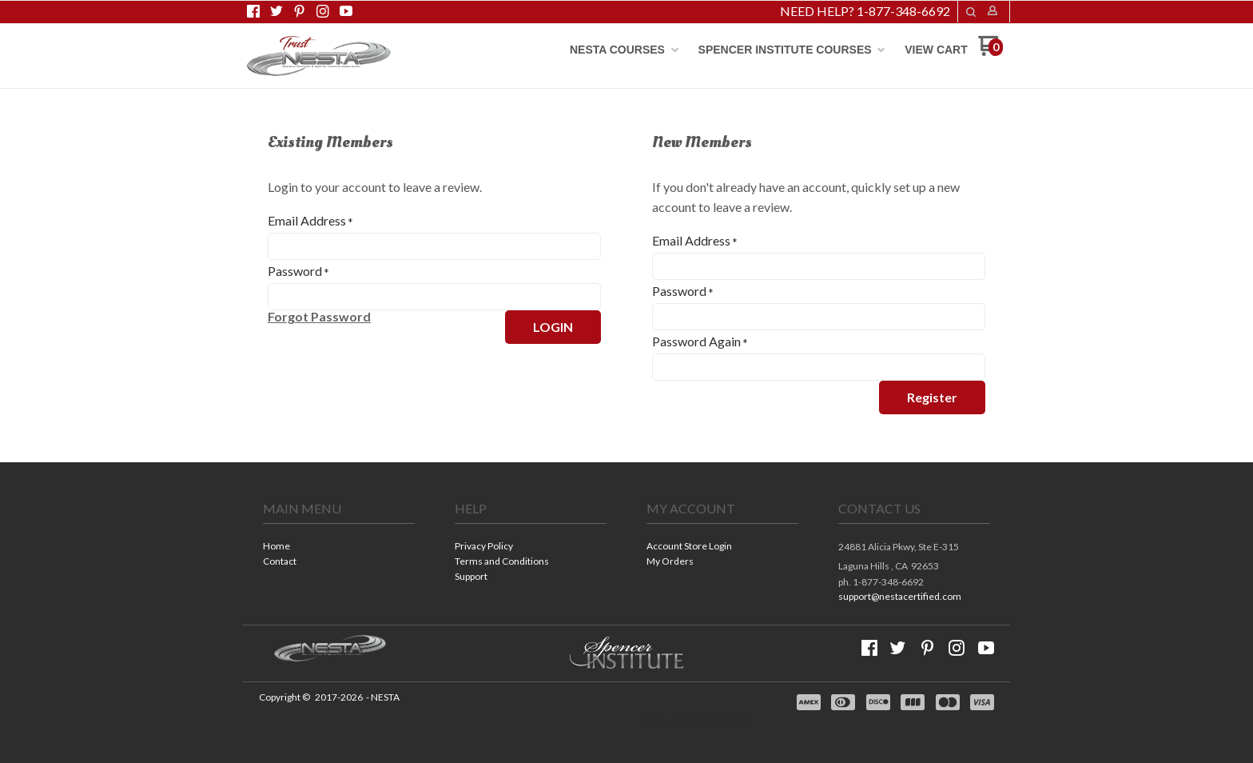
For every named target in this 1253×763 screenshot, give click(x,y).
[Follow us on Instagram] (322, 11)
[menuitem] (624, 50)
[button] (971, 12)
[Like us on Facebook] (253, 11)
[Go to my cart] (990, 51)
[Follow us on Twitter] (276, 11)
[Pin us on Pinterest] (299, 11)
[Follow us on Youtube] (346, 11)
